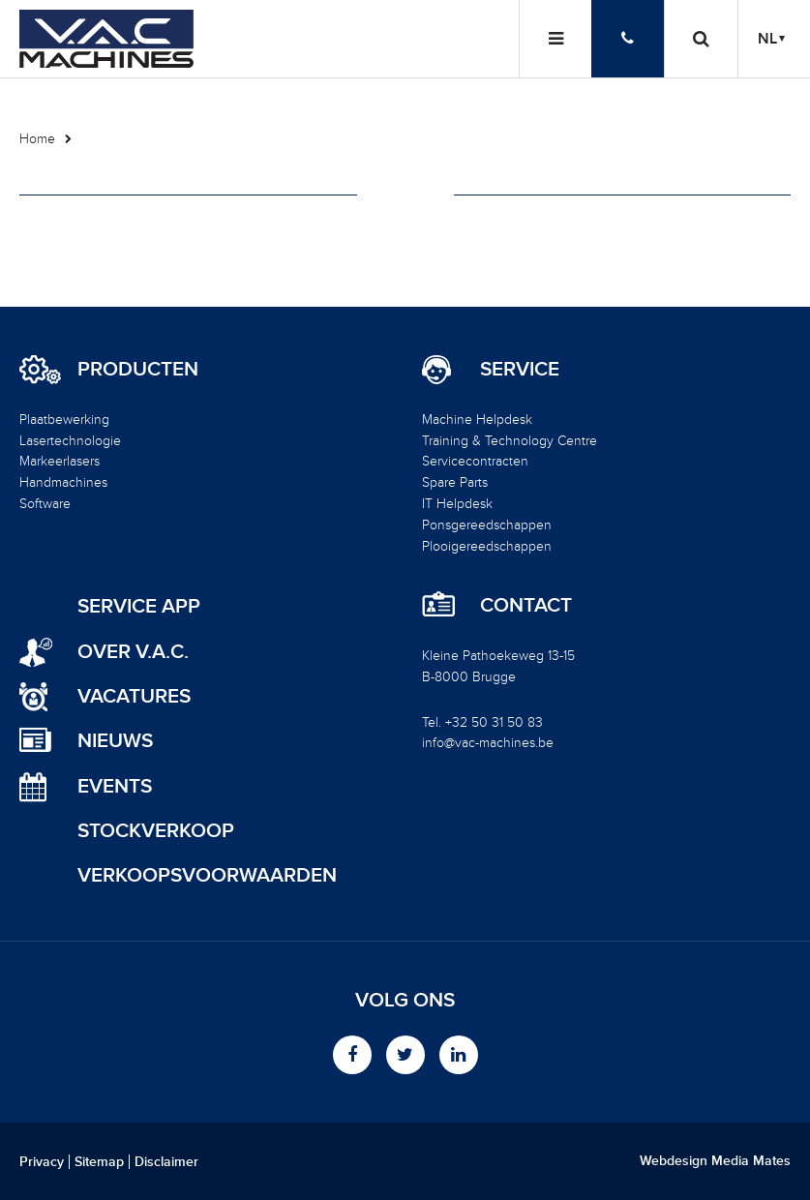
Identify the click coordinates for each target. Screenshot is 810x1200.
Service (519, 369)
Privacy (41, 1162)
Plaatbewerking (64, 419)
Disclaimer (166, 1162)
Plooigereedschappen (487, 546)
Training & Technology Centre (509, 441)
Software (45, 503)
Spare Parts (455, 482)
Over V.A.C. (133, 652)
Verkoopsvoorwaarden (207, 875)
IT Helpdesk (457, 503)
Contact (526, 605)
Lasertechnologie (70, 441)
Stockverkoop (155, 831)
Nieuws (115, 741)
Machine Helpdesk (477, 419)
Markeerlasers (59, 461)
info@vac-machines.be (488, 743)
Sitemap (99, 1162)
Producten (137, 369)
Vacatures (134, 696)
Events (114, 786)
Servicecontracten (475, 461)
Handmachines (63, 482)
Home (37, 139)
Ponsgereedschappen (487, 525)
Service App (138, 606)
